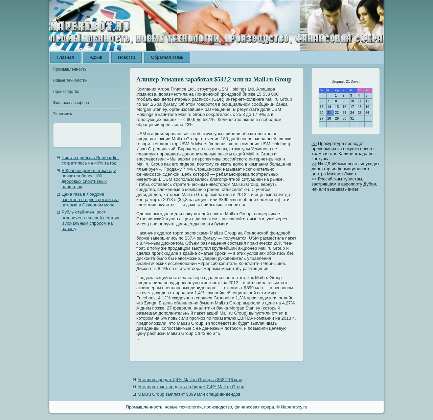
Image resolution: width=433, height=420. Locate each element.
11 (360, 101)
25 (360, 113)
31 (352, 118)
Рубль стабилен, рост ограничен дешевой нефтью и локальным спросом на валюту (90, 220)
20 (321, 113)
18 (360, 107)
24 (352, 113)
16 (344, 107)
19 (367, 107)
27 (321, 118)
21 (329, 113)
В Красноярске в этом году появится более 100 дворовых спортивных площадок (89, 179)
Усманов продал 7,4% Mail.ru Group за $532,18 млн (190, 379)
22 (337, 113)
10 (352, 101)
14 (329, 107)
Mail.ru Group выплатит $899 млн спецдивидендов (189, 394)
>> (314, 143)
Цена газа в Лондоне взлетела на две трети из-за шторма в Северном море (90, 200)
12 (367, 101)
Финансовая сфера (71, 102)
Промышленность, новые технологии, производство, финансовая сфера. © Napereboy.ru (216, 407)
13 (321, 107)
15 (337, 107)
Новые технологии (70, 80)
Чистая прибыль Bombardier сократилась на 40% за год (90, 160)
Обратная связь (167, 57)
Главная (65, 57)
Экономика (63, 114)
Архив (96, 57)
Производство (66, 91)
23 (344, 113)
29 (337, 118)
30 (344, 118)
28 (329, 118)
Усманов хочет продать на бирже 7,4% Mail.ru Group (191, 386)
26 (367, 113)
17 (352, 107)
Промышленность (70, 69)
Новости (126, 57)
